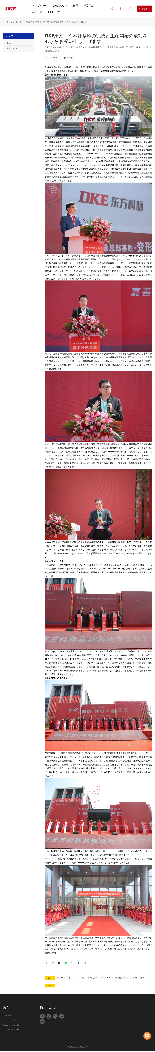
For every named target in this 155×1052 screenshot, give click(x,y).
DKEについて (60, 5)
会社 (21, 22)
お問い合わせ (55, 11)
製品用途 (88, 5)
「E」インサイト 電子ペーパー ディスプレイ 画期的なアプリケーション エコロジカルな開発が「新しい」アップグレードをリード (102, 979)
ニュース (37, 11)
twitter (60, 963)
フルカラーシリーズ (11, 1026)
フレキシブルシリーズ (12, 1030)
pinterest (73, 963)
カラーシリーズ (9, 1021)
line (53, 963)
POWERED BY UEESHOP (78, 1048)
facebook (47, 963)
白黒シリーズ (8, 1016)
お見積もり (144, 8)
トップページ (40, 5)
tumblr (79, 963)
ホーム (5, 22)
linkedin (85, 963)
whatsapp (66, 963)
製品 (75, 5)
